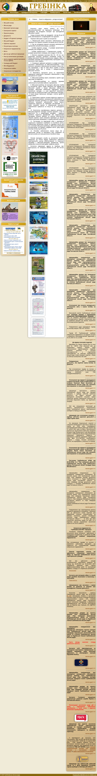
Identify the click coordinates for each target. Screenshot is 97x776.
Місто (5, 51)
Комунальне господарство (12, 71)
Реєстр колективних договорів (13, 56)
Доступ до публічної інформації (14, 54)
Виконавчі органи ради (11, 28)
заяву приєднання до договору (83, 751)
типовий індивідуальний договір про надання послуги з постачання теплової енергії (81, 749)
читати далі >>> (90, 47)
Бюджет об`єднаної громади (13, 38)
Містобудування (9, 66)
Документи (7, 36)
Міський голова (9, 23)
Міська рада (8, 25)
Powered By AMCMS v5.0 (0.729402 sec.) (85, 775)
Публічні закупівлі (9, 43)
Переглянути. (73, 580)
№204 (69, 596)
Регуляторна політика (11, 46)
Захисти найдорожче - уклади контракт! (51, 19)
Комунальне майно (10, 68)
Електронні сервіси (10, 30)
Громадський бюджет (11, 63)
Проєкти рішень (9, 33)
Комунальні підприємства (12, 49)
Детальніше (72, 570)
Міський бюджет (9, 41)
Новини (34, 19)
